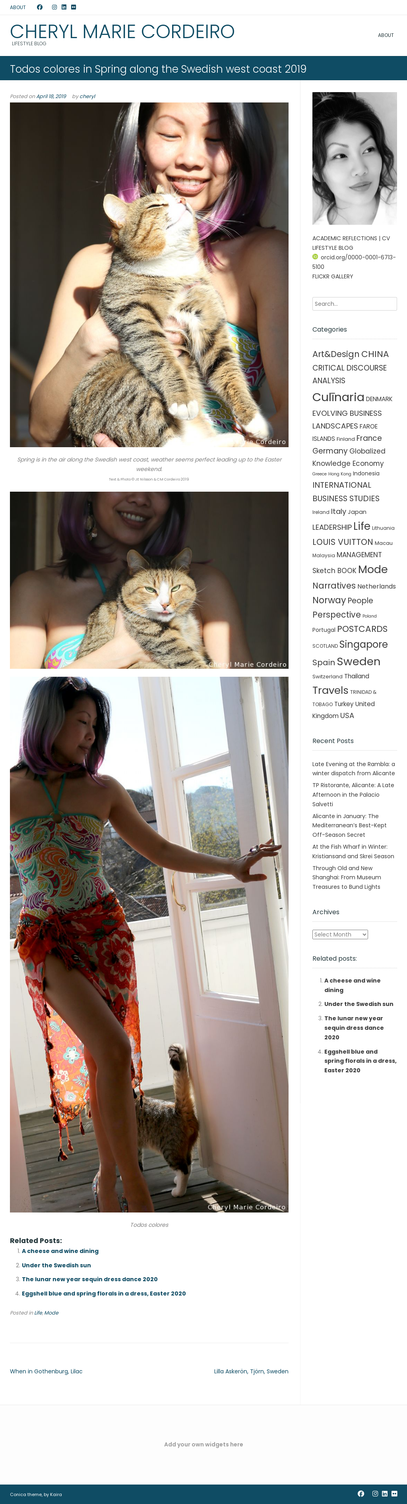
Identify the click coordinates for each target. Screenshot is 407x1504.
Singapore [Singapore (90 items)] (363, 644)
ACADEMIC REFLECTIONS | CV (351, 238)
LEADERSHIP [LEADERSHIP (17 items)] (332, 527)
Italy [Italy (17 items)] (338, 511)
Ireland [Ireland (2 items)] (320, 512)
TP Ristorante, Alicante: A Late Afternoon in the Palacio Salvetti (353, 794)
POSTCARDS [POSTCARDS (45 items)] (362, 629)
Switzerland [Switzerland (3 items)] (327, 676)
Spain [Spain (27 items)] (323, 662)
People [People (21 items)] (360, 600)
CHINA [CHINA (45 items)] (375, 354)
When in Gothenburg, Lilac (46, 1371)
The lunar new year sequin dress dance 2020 (90, 1279)
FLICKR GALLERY (332, 276)
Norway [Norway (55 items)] (329, 600)
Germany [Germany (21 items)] (330, 451)
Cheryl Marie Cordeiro (122, 31)
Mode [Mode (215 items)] (373, 569)
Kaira (56, 1494)
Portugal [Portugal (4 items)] (323, 630)
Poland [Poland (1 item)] (369, 616)
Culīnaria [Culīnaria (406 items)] (338, 397)
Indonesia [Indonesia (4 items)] (366, 473)
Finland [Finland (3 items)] (346, 439)
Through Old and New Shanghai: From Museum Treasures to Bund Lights (346, 877)
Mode (51, 1312)
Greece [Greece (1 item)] (319, 474)
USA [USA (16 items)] (347, 715)
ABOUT (18, 7)
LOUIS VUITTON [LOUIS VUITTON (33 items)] (342, 542)
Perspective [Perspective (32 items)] (336, 614)
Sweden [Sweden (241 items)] (359, 661)
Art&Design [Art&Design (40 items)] (336, 354)
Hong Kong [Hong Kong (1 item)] (339, 474)
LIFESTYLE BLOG (332, 248)
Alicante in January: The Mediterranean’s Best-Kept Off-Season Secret (349, 825)
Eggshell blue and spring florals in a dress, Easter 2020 (104, 1293)
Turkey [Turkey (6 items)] (344, 704)
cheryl (87, 96)
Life (38, 1312)
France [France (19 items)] (369, 438)
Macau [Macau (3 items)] (384, 543)
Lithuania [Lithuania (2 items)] (383, 528)
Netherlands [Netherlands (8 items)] (376, 586)
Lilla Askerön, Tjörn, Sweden (251, 1371)
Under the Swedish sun (56, 1265)
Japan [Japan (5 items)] (357, 512)
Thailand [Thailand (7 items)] (356, 676)
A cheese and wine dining (60, 1251)
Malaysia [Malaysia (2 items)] (323, 555)
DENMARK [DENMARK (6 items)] (379, 399)
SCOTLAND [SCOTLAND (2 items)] (325, 646)
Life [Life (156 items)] (361, 526)
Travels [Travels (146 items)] (330, 690)
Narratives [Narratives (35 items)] (334, 585)
